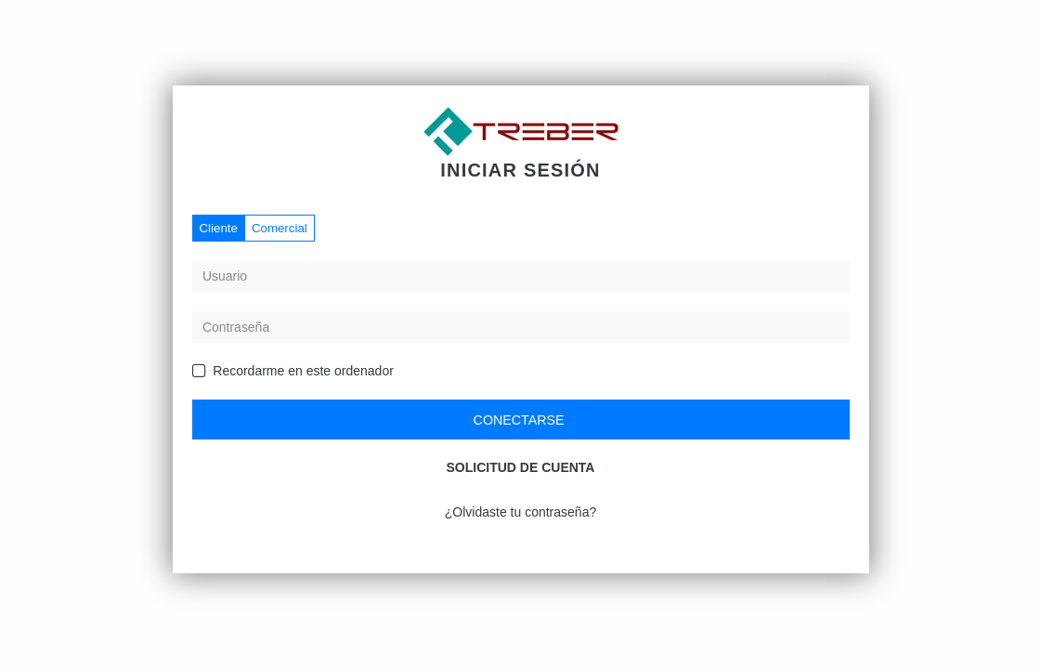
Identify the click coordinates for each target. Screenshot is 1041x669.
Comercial (279, 228)
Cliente (219, 228)
